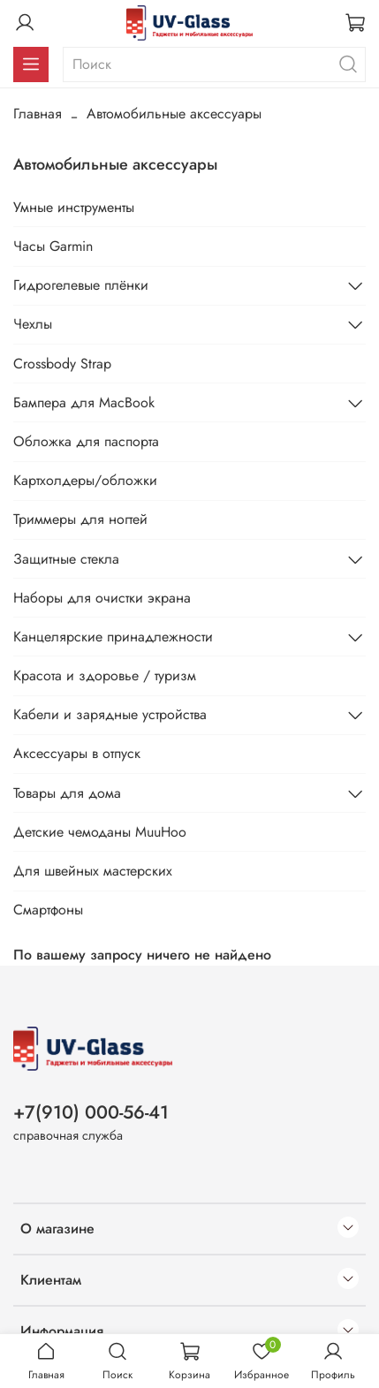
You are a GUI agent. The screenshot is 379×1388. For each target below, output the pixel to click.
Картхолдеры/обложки (85, 480)
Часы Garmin (53, 246)
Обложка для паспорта (86, 441)
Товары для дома (67, 793)
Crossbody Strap (62, 363)
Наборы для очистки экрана (102, 598)
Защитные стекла (66, 559)
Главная (37, 113)
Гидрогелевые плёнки (80, 285)
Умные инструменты (73, 207)
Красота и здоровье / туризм (104, 675)
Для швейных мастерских (92, 871)
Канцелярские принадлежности (113, 636)
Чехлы (32, 324)
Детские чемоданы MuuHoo (99, 832)
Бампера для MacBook (84, 402)
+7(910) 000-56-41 (91, 1112)
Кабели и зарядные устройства (110, 714)
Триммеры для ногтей (80, 519)
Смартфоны (48, 909)
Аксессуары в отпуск (76, 753)
